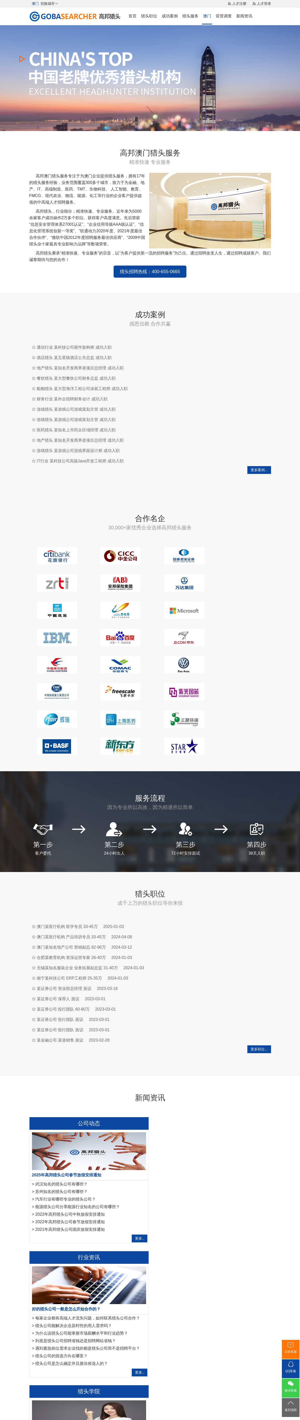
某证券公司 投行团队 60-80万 (63, 955)
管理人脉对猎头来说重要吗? (60, 1279)
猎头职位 (149, 16)
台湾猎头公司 (96, 1343)
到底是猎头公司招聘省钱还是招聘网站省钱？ (200, 1152)
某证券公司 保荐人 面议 (58, 944)
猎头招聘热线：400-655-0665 (150, 271)
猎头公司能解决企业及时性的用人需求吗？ (198, 1137)
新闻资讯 (244, 16)
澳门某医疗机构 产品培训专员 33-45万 (71, 882)
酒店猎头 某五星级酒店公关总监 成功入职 (74, 358)
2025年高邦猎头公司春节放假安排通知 (67, 1120)
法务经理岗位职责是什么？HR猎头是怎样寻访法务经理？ (86, 1286)
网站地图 (179, 1382)
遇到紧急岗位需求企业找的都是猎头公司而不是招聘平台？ (212, 1160)
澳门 (207, 16)
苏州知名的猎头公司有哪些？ (61, 1137)
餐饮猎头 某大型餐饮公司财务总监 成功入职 (76, 378)
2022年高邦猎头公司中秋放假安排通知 (70, 1160)
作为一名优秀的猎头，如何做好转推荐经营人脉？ (76, 1254)
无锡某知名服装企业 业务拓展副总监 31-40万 (77, 913)
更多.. (137, 1184)
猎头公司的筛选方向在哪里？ (186, 1167)
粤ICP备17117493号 (150, 1402)
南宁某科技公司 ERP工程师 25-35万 (69, 924)
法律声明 (160, 1382)
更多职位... (259, 995)
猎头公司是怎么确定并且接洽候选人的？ (196, 1175)
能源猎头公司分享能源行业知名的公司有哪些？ (77, 1152)
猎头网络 (140, 1382)
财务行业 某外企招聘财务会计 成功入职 (72, 399)
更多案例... (259, 470)
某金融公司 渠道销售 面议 (60, 986)
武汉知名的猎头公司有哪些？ (61, 1129)
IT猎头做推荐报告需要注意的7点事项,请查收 (75, 1301)
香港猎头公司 (39, 1343)
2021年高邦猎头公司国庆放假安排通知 (70, 1175)
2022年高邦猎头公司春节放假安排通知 (70, 1167)
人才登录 (264, 4)
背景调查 (224, 16)
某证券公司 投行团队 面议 (60, 965)
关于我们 (102, 1382)
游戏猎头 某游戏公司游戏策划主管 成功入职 (76, 409)
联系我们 (198, 1382)
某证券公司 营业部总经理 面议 (64, 934)
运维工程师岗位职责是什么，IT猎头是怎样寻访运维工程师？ (89, 1294)
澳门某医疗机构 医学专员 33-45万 (67, 872)
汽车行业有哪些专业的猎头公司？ (65, 1145)
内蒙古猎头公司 (123, 1343)
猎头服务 (190, 16)
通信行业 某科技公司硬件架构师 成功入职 (74, 347)
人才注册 (239, 4)
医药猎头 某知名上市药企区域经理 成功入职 (76, 430)
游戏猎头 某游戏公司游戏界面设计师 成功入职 (78, 450)
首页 (132, 16)
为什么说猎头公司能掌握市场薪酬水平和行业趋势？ (206, 1145)
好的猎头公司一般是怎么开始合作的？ (191, 1120)
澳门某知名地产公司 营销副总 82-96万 (71, 893)
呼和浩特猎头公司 (68, 1343)
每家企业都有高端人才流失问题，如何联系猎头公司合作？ (212, 1129)
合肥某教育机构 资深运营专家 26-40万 (71, 903)
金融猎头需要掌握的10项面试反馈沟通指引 (73, 1264)
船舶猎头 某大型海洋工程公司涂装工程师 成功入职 (82, 388)
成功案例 (170, 16)
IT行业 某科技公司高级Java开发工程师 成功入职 (80, 461)
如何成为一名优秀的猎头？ (59, 1309)
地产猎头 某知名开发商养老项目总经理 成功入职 (80, 368)
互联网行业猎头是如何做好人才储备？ (69, 1271)
